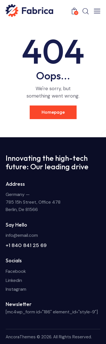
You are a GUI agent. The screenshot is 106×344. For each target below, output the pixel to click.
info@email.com (22, 235)
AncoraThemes (21, 337)
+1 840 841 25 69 (26, 245)
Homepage (53, 112)
